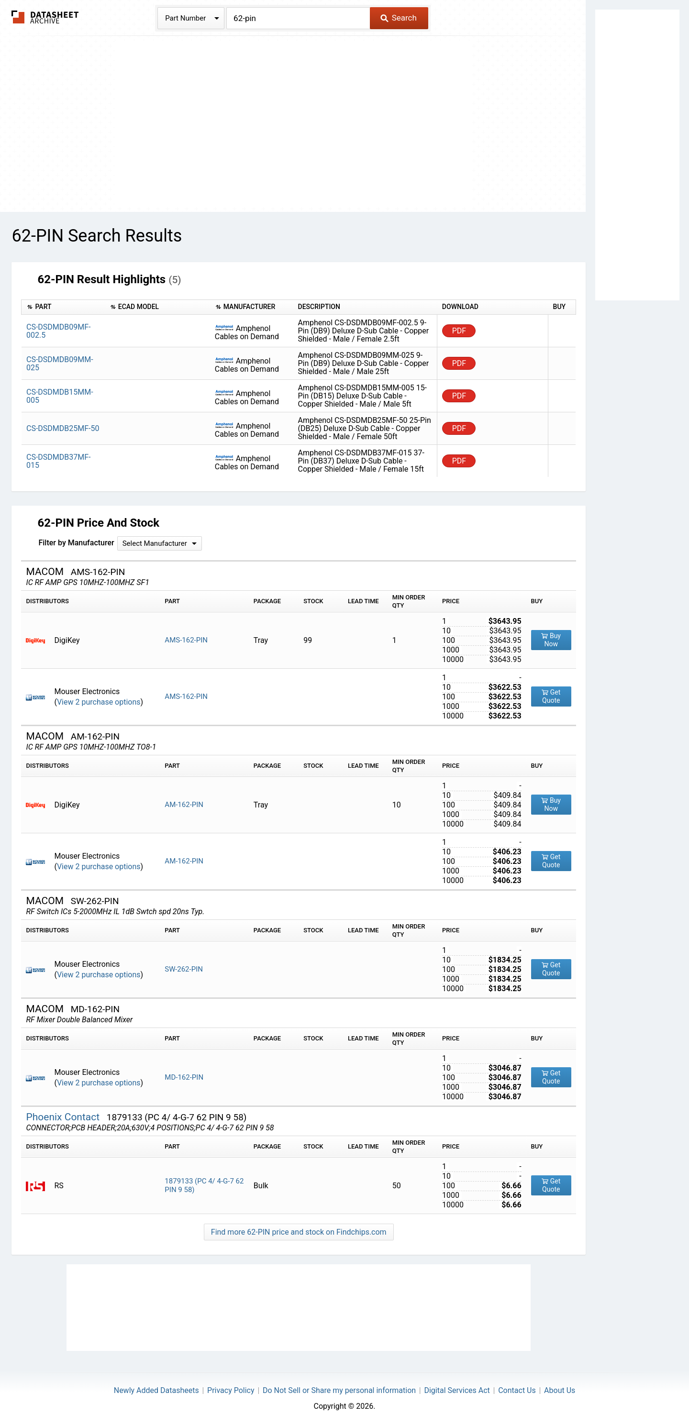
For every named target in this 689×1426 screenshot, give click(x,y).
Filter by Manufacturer (76, 542)
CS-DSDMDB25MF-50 (62, 428)
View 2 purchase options (99, 702)
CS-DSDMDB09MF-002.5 (58, 331)
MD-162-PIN (184, 1077)
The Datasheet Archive (45, 17)
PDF (459, 330)
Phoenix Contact (64, 1117)
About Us (559, 1390)
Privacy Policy (231, 1390)
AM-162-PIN (184, 804)
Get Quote (551, 696)
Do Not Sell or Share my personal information (339, 1390)
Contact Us (517, 1390)
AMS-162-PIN (186, 640)
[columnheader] (63, 307)
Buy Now (551, 640)
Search (398, 17)
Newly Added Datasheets (156, 1390)
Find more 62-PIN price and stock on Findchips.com (299, 1232)
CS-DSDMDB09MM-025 (59, 363)
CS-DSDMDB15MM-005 (59, 396)
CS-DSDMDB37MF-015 (58, 461)
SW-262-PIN (184, 969)
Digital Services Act (456, 1390)
